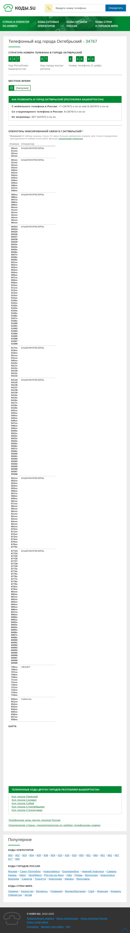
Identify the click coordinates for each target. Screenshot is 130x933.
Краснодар (55, 878)
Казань (12, 875)
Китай (28, 894)
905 (39, 855)
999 (17, 858)
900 (10, 855)
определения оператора (71, 138)
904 (31, 855)
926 (67, 855)
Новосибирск (52, 871)
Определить (116, 7)
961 (103, 855)
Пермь (78, 875)
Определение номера (40, 918)
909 (53, 855)
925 (60, 855)
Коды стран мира (37, 922)
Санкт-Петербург (30, 871)
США (91, 891)
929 (74, 855)
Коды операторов (67, 918)
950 (81, 855)
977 (10, 858)
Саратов (27, 878)
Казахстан (27, 891)
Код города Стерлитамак (27, 810)
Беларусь (42, 891)
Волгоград (91, 875)
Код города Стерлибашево (28, 806)
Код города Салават (24, 799)
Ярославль (83, 878)
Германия (56, 891)
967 (117, 855)
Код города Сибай (23, 803)
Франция (102, 891)
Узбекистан (15, 894)
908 (46, 855)
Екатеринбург (70, 871)
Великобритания (75, 891)
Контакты (32, 926)
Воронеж (13, 878)
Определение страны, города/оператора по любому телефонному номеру (54, 825)
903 (24, 855)
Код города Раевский (25, 796)
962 (110, 855)
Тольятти (40, 878)
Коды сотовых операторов (48, 23)
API (68, 926)
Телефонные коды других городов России (34, 820)
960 (95, 855)
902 (17, 855)
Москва (12, 871)
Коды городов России (77, 23)
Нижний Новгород (93, 871)
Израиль (116, 891)
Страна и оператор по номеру (16, 23)
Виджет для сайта (52, 926)
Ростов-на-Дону (54, 875)
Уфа (69, 875)
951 (88, 855)
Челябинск (35, 875)
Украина (13, 891)
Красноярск (108, 875)
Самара (111, 871)
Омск (22, 875)
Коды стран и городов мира (106, 23)
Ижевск (69, 878)
